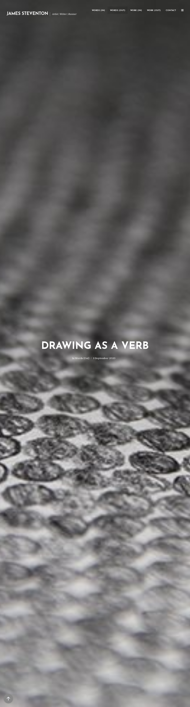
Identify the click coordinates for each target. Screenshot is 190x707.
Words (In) (98, 10)
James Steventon (27, 14)
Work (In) (136, 10)
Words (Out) (117, 10)
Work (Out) (153, 10)
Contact (171, 10)
